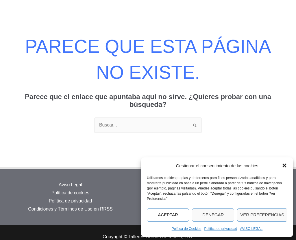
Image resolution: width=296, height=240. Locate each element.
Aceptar (168, 214)
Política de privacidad (220, 229)
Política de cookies (70, 192)
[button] (284, 165)
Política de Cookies (186, 229)
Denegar (213, 214)
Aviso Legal (70, 185)
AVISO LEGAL (251, 229)
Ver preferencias (262, 214)
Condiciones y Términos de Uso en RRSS (70, 208)
